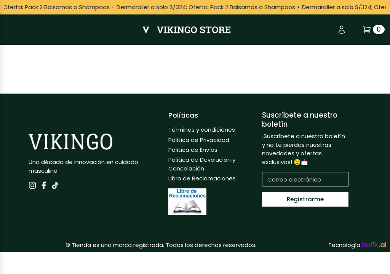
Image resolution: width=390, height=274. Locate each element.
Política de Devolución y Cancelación (201, 164)
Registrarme (305, 199)
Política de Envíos (192, 150)
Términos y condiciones (201, 130)
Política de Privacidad (198, 140)
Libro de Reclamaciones (202, 178)
